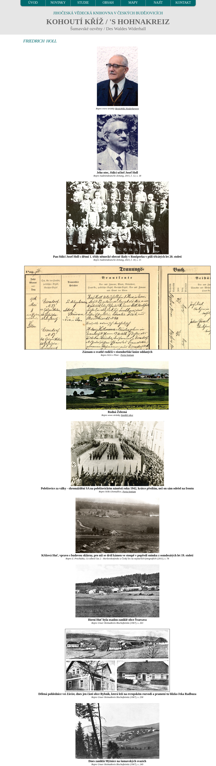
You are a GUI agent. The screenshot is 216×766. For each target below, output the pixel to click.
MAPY (133, 2)
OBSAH (108, 2)
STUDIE (83, 2)
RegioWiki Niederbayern (127, 108)
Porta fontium (127, 355)
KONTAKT (183, 2)
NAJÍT (158, 2)
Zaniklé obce (127, 415)
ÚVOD (32, 2)
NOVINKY (58, 2)
